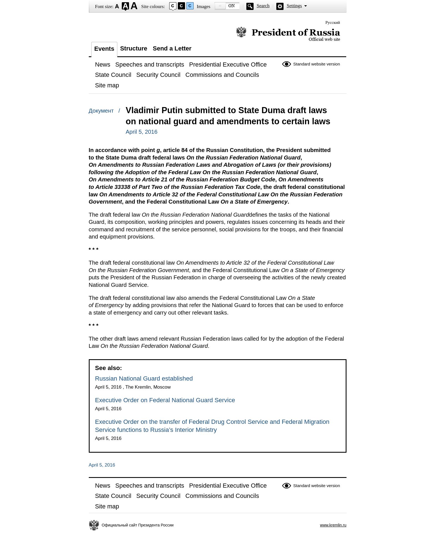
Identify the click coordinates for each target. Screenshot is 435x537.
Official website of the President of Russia (288, 34)
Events (104, 48)
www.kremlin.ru (333, 525)
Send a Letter (172, 48)
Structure (133, 48)
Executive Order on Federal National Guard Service (165, 400)
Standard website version (316, 64)
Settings (294, 5)
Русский (332, 22)
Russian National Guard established (144, 378)
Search (263, 5)
